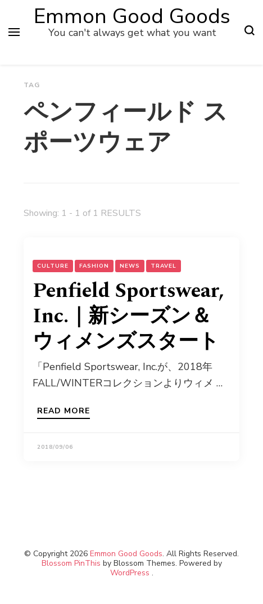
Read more (63, 411)
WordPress (129, 572)
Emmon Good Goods (132, 16)
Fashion (94, 266)
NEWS (130, 266)
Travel (163, 266)
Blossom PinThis (71, 563)
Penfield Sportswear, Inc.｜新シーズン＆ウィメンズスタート (128, 316)
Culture (53, 266)
